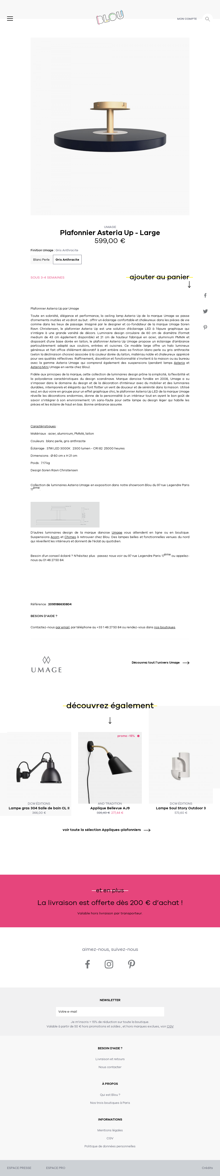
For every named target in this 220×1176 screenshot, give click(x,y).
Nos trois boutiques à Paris (110, 1103)
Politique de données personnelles (110, 1146)
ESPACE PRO (55, 1168)
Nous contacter (110, 1067)
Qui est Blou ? (110, 1095)
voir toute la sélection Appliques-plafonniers (105, 829)
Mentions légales (110, 1130)
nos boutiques (164, 627)
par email (62, 627)
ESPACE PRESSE (19, 1168)
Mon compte (187, 19)
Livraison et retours (110, 1059)
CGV (170, 1026)
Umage (110, 227)
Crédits (207, 1168)
